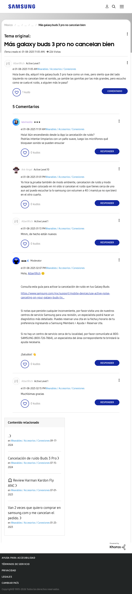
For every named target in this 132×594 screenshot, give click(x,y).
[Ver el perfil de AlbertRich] (19, 63)
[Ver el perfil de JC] (28, 260)
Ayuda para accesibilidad (18, 557)
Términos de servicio (16, 564)
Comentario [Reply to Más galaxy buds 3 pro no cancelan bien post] (114, 91)
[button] (122, 62)
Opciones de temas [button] (121, 34)
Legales (7, 576)
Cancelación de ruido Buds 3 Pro (32, 458)
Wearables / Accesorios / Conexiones (56, 69)
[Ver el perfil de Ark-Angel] (26, 169)
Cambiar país (10, 583)
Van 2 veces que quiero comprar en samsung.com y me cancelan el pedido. (34, 513)
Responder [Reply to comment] (107, 151)
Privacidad (9, 570)
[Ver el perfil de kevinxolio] (26, 122)
